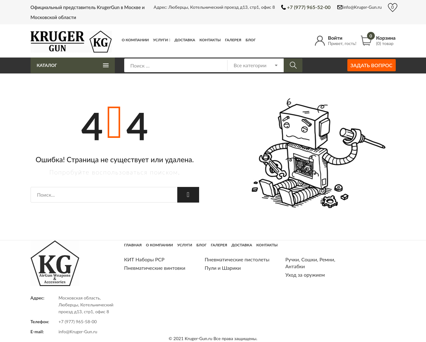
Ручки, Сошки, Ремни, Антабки (310, 262)
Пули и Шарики (223, 268)
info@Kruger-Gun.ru (362, 7)
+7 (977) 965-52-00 (309, 7)
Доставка (184, 40)
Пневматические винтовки (154, 268)
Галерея (233, 40)
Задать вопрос (371, 65)
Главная (133, 245)
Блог (251, 40)
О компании (135, 40)
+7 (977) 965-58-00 (78, 321)
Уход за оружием (305, 275)
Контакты (210, 40)
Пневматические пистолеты (237, 259)
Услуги (160, 40)
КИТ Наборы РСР (144, 259)
